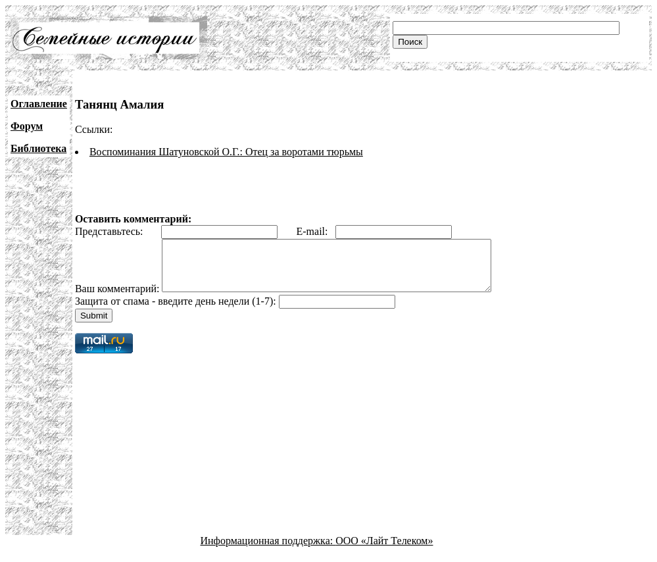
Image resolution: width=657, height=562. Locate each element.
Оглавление (39, 103)
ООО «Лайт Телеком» (384, 550)
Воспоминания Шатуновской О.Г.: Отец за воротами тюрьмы (226, 151)
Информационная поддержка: (268, 550)
